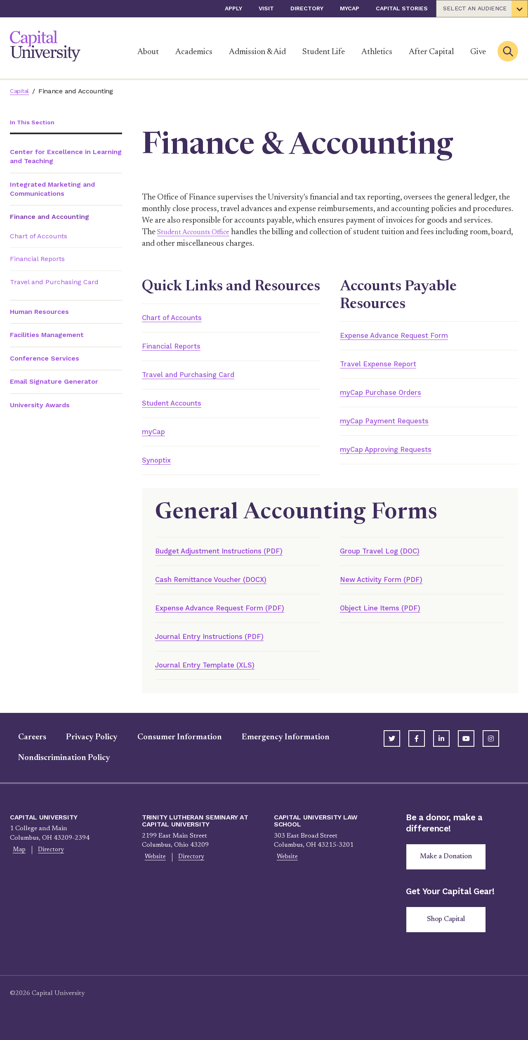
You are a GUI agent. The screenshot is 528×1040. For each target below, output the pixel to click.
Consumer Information (171, 746)
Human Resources (39, 312)
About (148, 52)
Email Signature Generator (54, 382)
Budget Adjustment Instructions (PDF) (233, 556)
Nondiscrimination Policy (56, 767)
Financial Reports (37, 260)
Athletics (376, 52)
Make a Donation (449, 867)
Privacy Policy (83, 746)
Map (17, 859)
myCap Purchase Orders (389, 394)
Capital (20, 91)
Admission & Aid (257, 52)
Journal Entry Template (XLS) (215, 674)
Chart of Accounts (38, 237)
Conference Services (44, 359)
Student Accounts (178, 406)
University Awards (40, 405)
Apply (233, 8)
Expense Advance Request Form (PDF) (232, 615)
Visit (266, 8)
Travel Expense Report (386, 365)
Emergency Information (277, 746)
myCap (349, 8)
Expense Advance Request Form (405, 336)
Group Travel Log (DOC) (388, 556)
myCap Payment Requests (393, 424)
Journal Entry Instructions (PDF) (222, 644)
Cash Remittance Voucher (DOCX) (222, 586)
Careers (24, 746)
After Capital (431, 52)
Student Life (323, 52)
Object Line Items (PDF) (388, 615)
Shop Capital (449, 932)
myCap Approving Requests (396, 453)
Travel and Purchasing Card (54, 283)
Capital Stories (402, 8)
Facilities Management (47, 336)
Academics (193, 52)
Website (152, 866)
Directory (306, 8)
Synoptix (159, 465)
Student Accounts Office (199, 232)
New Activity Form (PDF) (389, 586)
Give (478, 52)
